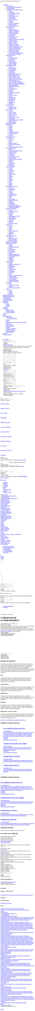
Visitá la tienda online (5, 842)
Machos (10, 96)
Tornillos (11, 169)
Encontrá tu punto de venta (27, 895)
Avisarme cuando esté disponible (7, 634)
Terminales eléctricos (13, 211)
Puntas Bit (11, 101)
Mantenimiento (12, 266)
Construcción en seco (13, 277)
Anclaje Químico (12, 107)
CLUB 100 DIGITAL (8, 300)
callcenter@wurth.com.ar (6, 903)
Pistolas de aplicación (13, 75)
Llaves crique (12, 198)
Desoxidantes (12, 35)
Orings (10, 177)
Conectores (11, 219)
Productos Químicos (10, 27)
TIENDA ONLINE (7, 334)
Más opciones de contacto (18, 909)
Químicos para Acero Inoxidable (16, 53)
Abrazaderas (11, 170)
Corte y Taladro (12, 18)
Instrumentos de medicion (14, 92)
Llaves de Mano (12, 67)
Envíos (7, 319)
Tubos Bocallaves (13, 69)
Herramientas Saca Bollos (14, 287)
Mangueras (11, 164)
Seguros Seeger (12, 174)
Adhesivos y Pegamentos (14, 30)
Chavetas (11, 179)
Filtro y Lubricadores (13, 230)
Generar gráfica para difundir (7, 635)
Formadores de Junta (13, 37)
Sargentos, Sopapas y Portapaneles (16, 82)
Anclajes (11, 248)
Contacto (5, 333)
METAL (10, 293)
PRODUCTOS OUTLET (11, 242)
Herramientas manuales (11, 65)
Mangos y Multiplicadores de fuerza (17, 83)
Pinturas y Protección (13, 41)
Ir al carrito (21, 466)
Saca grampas (12, 155)
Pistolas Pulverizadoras (14, 207)
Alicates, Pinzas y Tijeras (14, 77)
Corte (10, 197)
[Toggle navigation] (1, 470)
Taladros (10, 196)
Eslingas (10, 161)
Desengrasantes (12, 34)
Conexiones (11, 212)
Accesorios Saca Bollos (14, 285)
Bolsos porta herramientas (14, 144)
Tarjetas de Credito (13, 318)
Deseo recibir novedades (10, 388)
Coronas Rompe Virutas (14, 117)
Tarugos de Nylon (13, 108)
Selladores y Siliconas (13, 32)
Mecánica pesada (12, 276)
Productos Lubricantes (14, 33)
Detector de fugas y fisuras (14, 54)
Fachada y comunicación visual (15, 275)
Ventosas (11, 286)
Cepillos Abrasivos (13, 62)
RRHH (4, 313)
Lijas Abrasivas (12, 59)
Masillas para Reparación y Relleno (16, 39)
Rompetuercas (12, 102)
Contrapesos (11, 154)
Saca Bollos (11, 260)
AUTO (10, 291)
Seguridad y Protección (11, 235)
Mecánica (11, 272)
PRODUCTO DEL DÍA (8, 295)
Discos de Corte (12, 113)
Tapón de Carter (12, 153)
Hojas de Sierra (12, 122)
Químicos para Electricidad (15, 49)
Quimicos (11, 259)
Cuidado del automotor (14, 45)
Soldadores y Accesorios (14, 44)
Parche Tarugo (12, 165)
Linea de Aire (12, 14)
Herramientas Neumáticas (11, 186)
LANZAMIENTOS (10, 8)
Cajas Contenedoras (13, 133)
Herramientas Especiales (14, 86)
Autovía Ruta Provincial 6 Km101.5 (8, 882)
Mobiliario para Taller (13, 16)
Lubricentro (11, 270)
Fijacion (10, 253)
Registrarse (9, 841)
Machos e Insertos (13, 121)
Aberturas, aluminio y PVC (15, 264)
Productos (5, 4)
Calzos (10, 181)
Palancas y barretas (13, 95)
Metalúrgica (11, 265)
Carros (10, 140)
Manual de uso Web (10, 329)
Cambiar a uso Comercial (19, 391)
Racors (10, 228)
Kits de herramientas (13, 85)
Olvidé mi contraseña (8, 344)
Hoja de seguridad (15, 720)
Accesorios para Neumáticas (15, 206)
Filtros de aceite (12, 158)
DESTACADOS (9, 6)
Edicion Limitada (12, 24)
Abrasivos (11, 22)
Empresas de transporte (14, 280)
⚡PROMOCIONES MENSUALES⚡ (14, 9)
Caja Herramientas (13, 88)
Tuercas (10, 175)
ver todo (10, 11)
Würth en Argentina (10, 312)
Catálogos (5, 307)
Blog (4, 314)
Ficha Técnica (4, 720)
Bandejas (11, 129)
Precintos (11, 171)
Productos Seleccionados (11, 243)
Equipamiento (9, 124)
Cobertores (11, 160)
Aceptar (7, 870)
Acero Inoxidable (12, 279)
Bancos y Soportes (13, 143)
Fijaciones (11, 20)
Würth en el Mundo (10, 311)
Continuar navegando (8, 395)
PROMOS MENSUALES (9, 296)
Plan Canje (8, 323)
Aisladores (11, 221)
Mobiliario (11, 258)
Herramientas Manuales (14, 254)
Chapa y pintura (12, 269)
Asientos (11, 127)
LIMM (2, 1009)
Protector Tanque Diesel (14, 156)
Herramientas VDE (13, 223)
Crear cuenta (6, 369)
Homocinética (12, 163)
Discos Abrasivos (12, 61)
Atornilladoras (12, 188)
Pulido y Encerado (13, 43)
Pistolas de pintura (13, 195)
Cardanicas (11, 90)
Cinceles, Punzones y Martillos (15, 79)
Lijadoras (11, 192)
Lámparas (11, 213)
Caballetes (11, 130)
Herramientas (12, 12)
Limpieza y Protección (14, 132)
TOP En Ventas (9, 261)
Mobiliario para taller (10, 137)
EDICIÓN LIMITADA (11, 123)
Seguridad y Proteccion (14, 25)
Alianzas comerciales (10, 331)
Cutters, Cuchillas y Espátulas (15, 81)
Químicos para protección (14, 48)
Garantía (8, 321)
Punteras (10, 222)
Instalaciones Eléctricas (11, 208)
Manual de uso (22, 720)
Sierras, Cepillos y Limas (14, 76)
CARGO (11, 292)
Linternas (11, 93)
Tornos (10, 191)
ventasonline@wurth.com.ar (7, 909)
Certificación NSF (13, 40)
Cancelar (3, 870)
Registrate (9, 631)
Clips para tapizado (13, 151)
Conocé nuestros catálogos (15, 895)
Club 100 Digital (9, 332)
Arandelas (11, 176)
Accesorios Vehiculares (14, 23)
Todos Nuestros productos (17, 910)
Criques (10, 128)
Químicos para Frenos (13, 50)
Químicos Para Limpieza (14, 51)
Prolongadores (12, 98)
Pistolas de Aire (12, 97)
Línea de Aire (9, 224)
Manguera (11, 232)
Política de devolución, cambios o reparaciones (16, 322)
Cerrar (2, 863)
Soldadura (11, 103)
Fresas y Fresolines (13, 114)
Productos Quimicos (13, 19)
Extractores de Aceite (13, 205)
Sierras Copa (11, 116)
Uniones (10, 229)
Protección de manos (13, 238)
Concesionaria (12, 271)
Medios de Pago (9, 317)
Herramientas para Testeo (14, 216)
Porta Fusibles (12, 217)
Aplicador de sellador (13, 200)
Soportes (11, 135)
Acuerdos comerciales (13, 281)
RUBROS (5, 302)
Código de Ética (9, 324)
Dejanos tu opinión (5, 658)
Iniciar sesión (3, 841)
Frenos (10, 234)
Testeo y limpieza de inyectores (15, 46)
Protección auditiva (13, 240)
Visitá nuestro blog (5, 895)
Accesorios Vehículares (11, 148)
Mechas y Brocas (12, 112)
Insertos (10, 184)
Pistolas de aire (12, 193)
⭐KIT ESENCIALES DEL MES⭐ (14, 7)
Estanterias (11, 139)
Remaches (11, 172)
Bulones (10, 185)
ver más (2, 911)
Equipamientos (12, 17)
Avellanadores (12, 118)
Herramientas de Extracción (15, 74)
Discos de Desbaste (13, 58)
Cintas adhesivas (12, 38)
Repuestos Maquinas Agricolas (15, 150)
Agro (10, 274)
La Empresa (6, 308)
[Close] (1, 337)
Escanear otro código (13, 466)
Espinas (10, 182)
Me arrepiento (26, 910)
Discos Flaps (11, 60)
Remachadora (12, 203)
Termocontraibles (12, 218)
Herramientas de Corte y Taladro (16, 119)
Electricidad (11, 250)
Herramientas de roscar (14, 80)
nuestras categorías (22, 459)
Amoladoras (11, 190)
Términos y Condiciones (6, 910)
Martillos (11, 201)
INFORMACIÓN (7, 316)
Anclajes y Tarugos (10, 104)
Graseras (11, 91)
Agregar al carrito (4, 466)
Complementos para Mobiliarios (16, 146)
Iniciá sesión (6, 339)
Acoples (10, 227)
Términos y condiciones (11, 328)
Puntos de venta (9, 310)
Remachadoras (12, 72)
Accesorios (11, 87)
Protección (11, 134)
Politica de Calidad (10, 326)
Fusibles (10, 214)
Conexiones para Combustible (15, 159)
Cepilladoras (11, 202)
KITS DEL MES (7, 297)
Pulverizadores (12, 100)
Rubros (7, 289)
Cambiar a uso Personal (8, 391)
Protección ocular (12, 239)
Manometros (11, 233)
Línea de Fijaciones (10, 166)
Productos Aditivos (13, 29)
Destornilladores (12, 70)
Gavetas (10, 145)
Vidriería (11, 268)
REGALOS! (6, 301)
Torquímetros (12, 71)
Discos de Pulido (12, 64)
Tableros (10, 142)
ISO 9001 (8, 327)
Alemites (11, 180)
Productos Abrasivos (10, 55)
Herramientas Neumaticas (14, 13)
